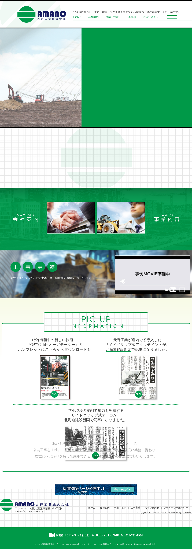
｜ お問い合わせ (150, 507)
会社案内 (93, 17)
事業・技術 (112, 17)
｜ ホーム (90, 507)
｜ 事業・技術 (118, 507)
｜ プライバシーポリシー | (175, 507)
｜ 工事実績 (133, 507)
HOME (77, 17)
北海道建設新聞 (118, 349)
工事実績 (131, 17)
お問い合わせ (151, 17)
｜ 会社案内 (103, 507)
